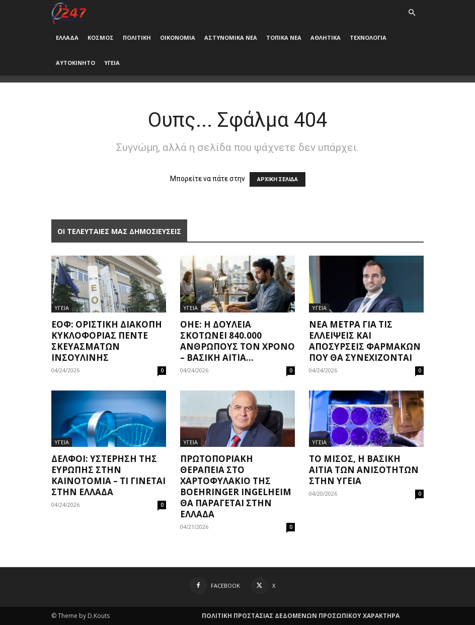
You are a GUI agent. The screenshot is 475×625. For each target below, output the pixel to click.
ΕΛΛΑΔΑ (67, 37)
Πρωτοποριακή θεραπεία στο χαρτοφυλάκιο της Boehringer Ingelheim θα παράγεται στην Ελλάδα (235, 486)
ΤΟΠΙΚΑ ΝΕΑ (283, 37)
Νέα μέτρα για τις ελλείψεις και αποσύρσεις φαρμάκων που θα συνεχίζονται (365, 341)
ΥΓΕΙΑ (112, 62)
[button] (412, 13)
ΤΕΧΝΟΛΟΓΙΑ (368, 37)
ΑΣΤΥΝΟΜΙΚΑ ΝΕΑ (230, 37)
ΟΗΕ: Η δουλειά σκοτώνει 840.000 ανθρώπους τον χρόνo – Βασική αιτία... (237, 341)
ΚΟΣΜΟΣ (101, 37)
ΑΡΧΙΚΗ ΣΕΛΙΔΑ (277, 179)
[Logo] (68, 12)
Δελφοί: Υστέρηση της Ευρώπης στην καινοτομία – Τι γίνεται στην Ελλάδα (108, 475)
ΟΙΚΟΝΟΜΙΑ (177, 37)
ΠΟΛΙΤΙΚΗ (137, 37)
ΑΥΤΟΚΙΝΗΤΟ (75, 62)
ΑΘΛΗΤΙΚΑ (325, 37)
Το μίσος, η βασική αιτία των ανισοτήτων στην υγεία (364, 470)
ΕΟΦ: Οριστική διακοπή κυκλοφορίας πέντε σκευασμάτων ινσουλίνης (106, 341)
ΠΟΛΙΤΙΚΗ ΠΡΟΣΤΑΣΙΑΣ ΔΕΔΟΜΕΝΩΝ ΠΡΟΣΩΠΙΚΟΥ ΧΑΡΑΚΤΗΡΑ (301, 615)
